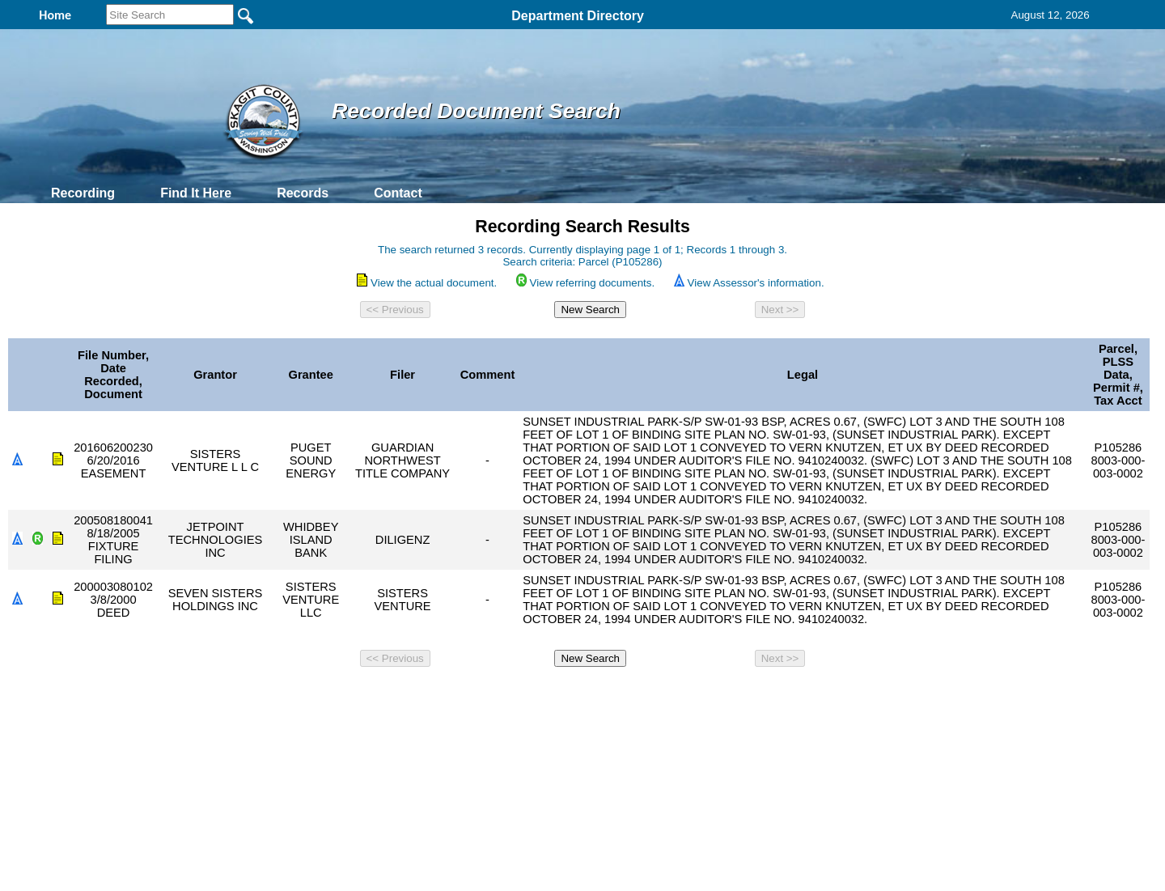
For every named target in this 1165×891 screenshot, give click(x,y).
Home (425, 695)
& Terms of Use (635, 695)
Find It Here (195, 193)
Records (302, 193)
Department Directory (577, 16)
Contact (398, 193)
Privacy (576, 695)
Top (313, 695)
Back (362, 695)
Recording (83, 193)
